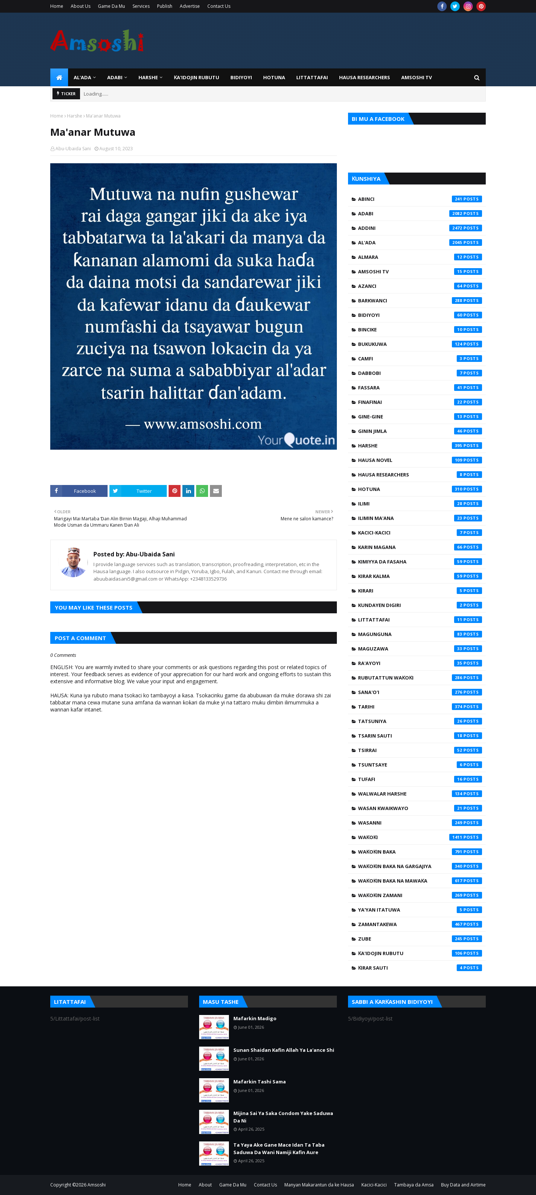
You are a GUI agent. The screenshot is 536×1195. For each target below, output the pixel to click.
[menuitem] (59, 77)
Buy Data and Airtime (463, 1185)
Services (141, 6)
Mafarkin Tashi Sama (259, 1081)
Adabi (420, 213)
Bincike (420, 329)
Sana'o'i (420, 692)
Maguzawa (420, 648)
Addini (420, 228)
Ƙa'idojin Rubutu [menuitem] (196, 77)
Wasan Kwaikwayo (420, 808)
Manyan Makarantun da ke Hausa (319, 1185)
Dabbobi (420, 373)
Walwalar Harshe (420, 793)
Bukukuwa (420, 344)
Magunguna (420, 634)
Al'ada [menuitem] (82, 77)
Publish (164, 6)
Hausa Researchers (420, 474)
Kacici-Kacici (420, 532)
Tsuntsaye (420, 764)
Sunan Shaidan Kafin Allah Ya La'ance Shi (283, 1050)
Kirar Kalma (420, 576)
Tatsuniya (420, 721)
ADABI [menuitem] (114, 77)
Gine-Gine (420, 416)
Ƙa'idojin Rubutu (420, 953)
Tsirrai (420, 750)
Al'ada (420, 242)
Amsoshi (96, 1185)
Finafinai (420, 402)
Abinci (420, 199)
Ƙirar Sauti (420, 967)
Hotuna (420, 489)
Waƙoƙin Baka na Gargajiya (420, 866)
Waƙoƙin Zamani (420, 895)
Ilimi (420, 503)
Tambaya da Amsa (414, 1185)
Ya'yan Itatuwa (420, 909)
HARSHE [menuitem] (148, 77)
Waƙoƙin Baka (420, 851)
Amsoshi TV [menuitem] (416, 77)
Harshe (74, 116)
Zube (420, 938)
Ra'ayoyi (420, 663)
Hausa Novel (420, 460)
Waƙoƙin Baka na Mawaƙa (420, 880)
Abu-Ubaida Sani (73, 148)
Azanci (420, 286)
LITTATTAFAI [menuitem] (312, 77)
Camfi (420, 358)
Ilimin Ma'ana (420, 518)
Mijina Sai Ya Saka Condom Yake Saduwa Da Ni (283, 1117)
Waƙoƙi (420, 837)
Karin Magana (420, 547)
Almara (420, 257)
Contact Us (218, 6)
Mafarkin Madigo (255, 1018)
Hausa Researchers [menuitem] (364, 77)
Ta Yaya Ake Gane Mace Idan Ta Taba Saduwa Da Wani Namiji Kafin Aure (279, 1148)
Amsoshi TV (420, 271)
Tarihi (420, 706)
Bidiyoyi (420, 315)
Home (56, 6)
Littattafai (420, 619)
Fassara (420, 387)
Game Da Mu (111, 6)
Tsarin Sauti (420, 735)
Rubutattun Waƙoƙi (420, 677)
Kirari (420, 590)
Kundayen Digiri (420, 605)
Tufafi (420, 779)
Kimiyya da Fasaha (420, 561)
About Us (80, 6)
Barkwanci (420, 300)
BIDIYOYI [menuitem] (241, 77)
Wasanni (420, 822)
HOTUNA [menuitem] (274, 77)
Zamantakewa (420, 924)
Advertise (190, 6)
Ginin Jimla (420, 431)
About (205, 1185)
